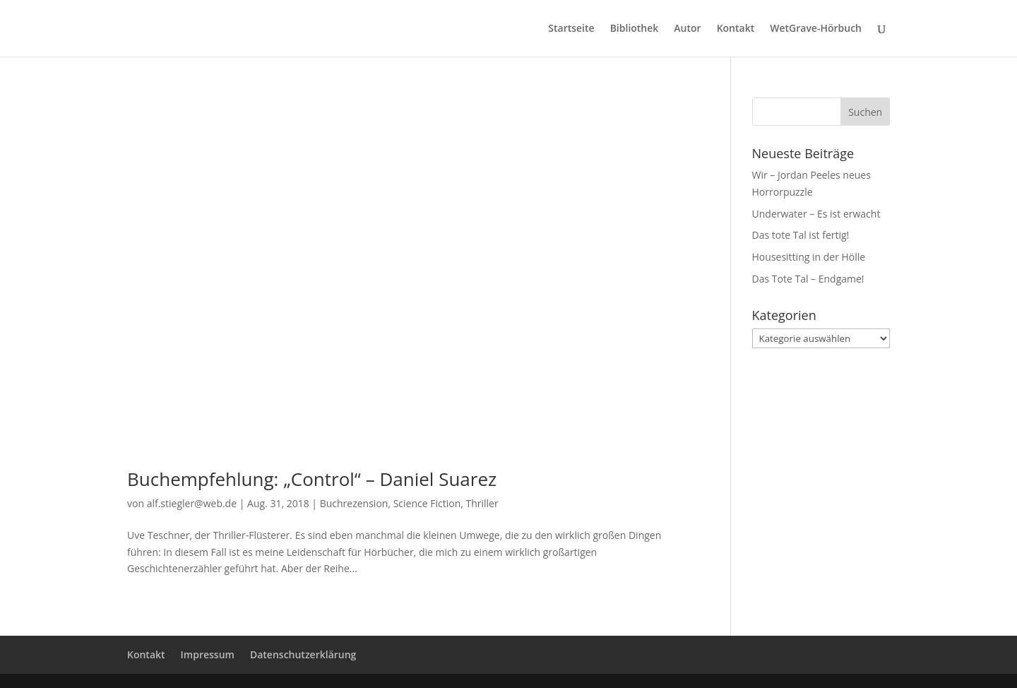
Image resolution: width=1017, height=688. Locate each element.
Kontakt (736, 29)
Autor (687, 29)
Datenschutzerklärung (303, 654)
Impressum (207, 654)
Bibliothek (634, 29)
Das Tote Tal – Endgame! (808, 278)
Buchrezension (354, 503)
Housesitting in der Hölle (809, 256)
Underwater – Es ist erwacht (816, 213)
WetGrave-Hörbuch (816, 29)
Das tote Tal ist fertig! (801, 235)
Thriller (482, 503)
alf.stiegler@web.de (192, 503)
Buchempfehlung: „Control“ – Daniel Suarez (311, 479)
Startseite (571, 29)
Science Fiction (427, 503)
